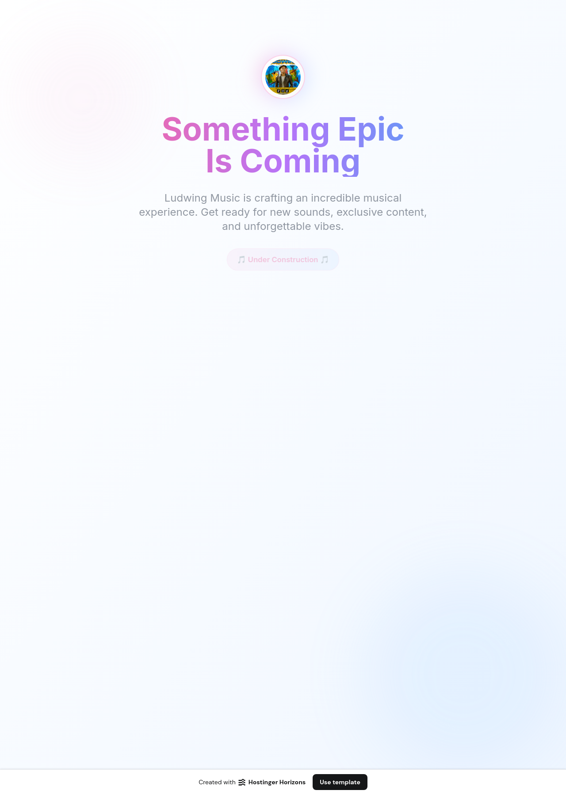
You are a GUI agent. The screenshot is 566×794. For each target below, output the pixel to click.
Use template (340, 782)
